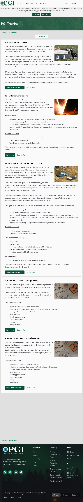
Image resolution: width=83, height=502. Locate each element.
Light (65, 495)
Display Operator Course (16, 42)
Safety (35, 466)
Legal (34, 462)
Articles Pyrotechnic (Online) (54, 463)
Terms (5, 497)
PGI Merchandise (73, 455)
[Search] (80, 3)
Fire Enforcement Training (16, 96)
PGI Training (30, 3)
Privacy (12, 497)
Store (42, 3)
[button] (23, 3)
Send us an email (73, 469)
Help (19, 497)
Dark (74, 495)
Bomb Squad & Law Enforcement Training (23, 163)
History (35, 455)
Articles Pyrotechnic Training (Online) (21, 281)
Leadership (36, 459)
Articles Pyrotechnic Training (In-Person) (23, 338)
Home (19, 3)
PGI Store (70, 452)
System (56, 495)
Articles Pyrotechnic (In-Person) (55, 454)
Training (53, 448)
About (35, 452)
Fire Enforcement (56, 481)
